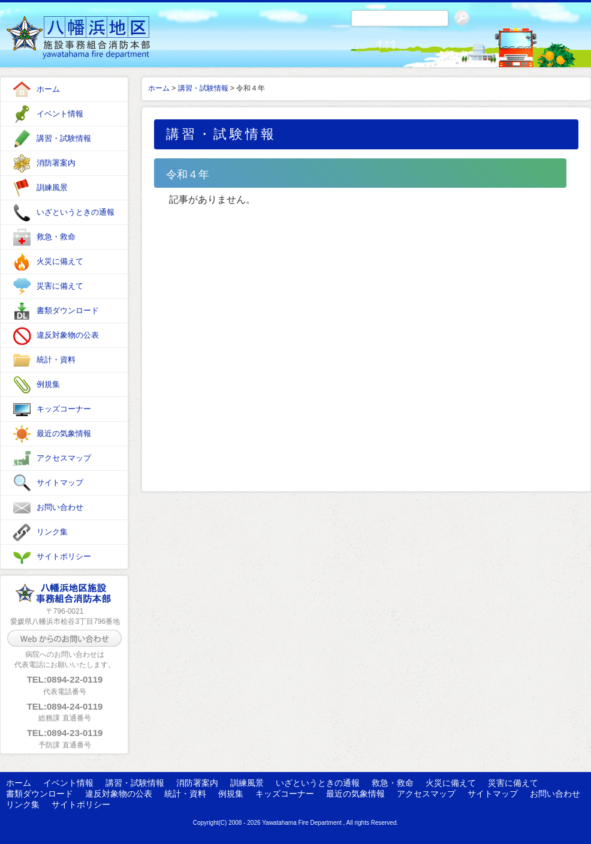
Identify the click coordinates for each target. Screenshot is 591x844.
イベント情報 (60, 113)
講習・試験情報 (64, 138)
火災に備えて (60, 261)
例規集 (48, 384)
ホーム (48, 89)
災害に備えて (60, 285)
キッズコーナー (64, 408)
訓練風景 (52, 187)
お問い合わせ (60, 507)
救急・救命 (56, 236)
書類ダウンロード (68, 310)
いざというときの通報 (75, 212)
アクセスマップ (64, 457)
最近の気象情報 (64, 433)
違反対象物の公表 (68, 335)
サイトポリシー (64, 556)
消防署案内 (56, 162)
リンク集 (52, 531)
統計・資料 (56, 359)
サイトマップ (60, 482)
